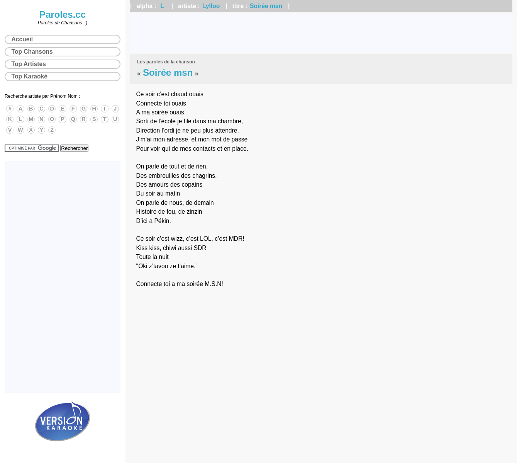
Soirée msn (266, 6)
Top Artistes (29, 64)
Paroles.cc (62, 14)
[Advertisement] (321, 33)
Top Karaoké (29, 76)
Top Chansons (32, 51)
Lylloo (211, 6)
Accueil (22, 39)
